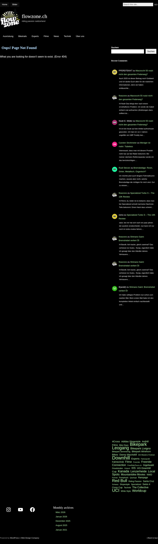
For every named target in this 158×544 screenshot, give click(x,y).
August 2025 (61, 525)
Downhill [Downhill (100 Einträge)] (121, 457)
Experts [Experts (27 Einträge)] (135, 458)
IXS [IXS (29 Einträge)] (133, 468)
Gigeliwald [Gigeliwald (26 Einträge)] (148, 465)
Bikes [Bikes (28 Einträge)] (115, 454)
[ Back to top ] (152, 538)
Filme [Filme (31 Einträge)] (128, 461)
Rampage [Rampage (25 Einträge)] (143, 477)
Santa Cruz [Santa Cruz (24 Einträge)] (148, 481)
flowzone (123, 95)
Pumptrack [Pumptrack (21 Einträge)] (123, 478)
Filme (46, 36)
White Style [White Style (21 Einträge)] (126, 491)
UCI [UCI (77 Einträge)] (115, 490)
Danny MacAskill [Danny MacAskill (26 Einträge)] (128, 454)
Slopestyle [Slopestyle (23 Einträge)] (125, 484)
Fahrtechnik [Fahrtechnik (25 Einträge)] (118, 462)
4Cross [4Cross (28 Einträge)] (116, 441)
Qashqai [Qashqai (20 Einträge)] (133, 478)
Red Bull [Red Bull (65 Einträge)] (119, 480)
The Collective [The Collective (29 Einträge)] (140, 487)
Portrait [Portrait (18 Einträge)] (115, 478)
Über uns (80, 36)
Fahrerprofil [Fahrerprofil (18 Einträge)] (145, 459)
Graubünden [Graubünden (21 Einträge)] (117, 468)
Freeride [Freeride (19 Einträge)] (136, 462)
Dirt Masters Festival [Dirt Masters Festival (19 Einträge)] (146, 455)
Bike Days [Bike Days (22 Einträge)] (123, 445)
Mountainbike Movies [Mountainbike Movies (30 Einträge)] (133, 474)
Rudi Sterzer (124, 168)
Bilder (14, 4)
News (56, 36)
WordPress (14, 538)
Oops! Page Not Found (19, 48)
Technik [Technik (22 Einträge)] (127, 487)
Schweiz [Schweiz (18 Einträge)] (115, 484)
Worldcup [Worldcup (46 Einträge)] (139, 490)
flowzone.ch (34, 16)
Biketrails (22, 36)
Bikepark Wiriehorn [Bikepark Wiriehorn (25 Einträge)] (141, 451)
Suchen (115, 47)
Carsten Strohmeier (128, 143)
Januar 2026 (61, 516)
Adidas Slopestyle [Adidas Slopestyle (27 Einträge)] (131, 441)
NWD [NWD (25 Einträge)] (149, 474)
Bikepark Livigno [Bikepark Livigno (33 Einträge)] (140, 448)
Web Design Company (30, 538)
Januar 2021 (61, 530)
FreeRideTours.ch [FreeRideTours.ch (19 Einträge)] (134, 465)
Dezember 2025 (63, 521)
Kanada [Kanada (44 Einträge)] (123, 471)
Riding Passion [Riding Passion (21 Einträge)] (135, 481)
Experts (35, 36)
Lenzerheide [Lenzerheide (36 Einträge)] (139, 471)
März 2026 (60, 512)
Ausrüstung (8, 36)
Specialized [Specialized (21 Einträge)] (136, 484)
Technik (67, 36)
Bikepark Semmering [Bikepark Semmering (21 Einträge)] (121, 451)
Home (4, 4)
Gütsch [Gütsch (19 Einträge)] (127, 468)
